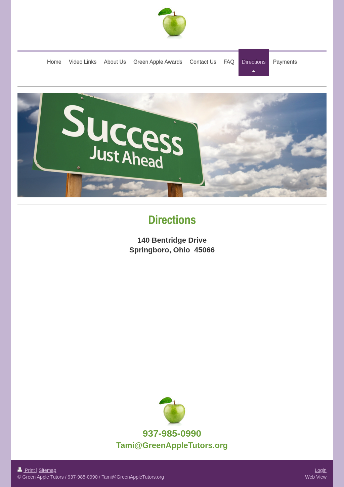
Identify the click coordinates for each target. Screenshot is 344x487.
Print (26, 470)
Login (321, 470)
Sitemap (47, 470)
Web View (316, 477)
